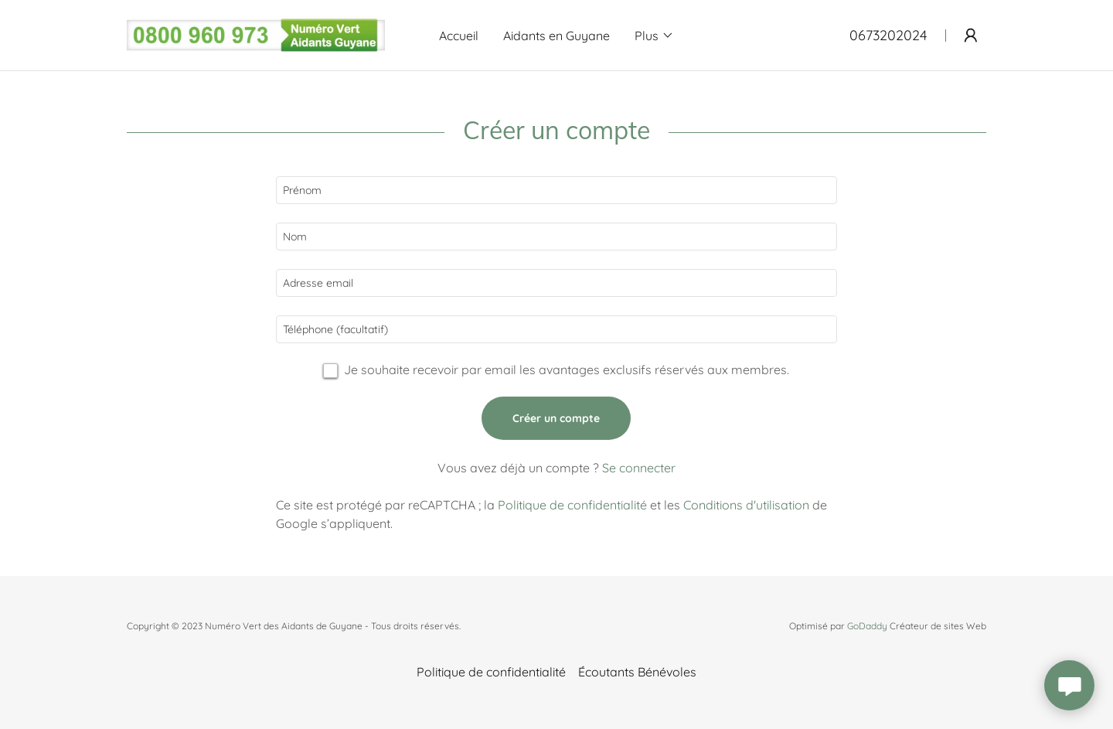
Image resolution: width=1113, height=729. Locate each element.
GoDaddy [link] (867, 626)
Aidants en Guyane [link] (556, 35)
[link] (256, 34)
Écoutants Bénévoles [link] (637, 672)
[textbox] (556, 190)
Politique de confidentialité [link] (572, 505)
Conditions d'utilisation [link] (746, 505)
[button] (654, 35)
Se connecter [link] (639, 467)
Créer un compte (556, 418)
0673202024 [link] (888, 35)
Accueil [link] (458, 35)
